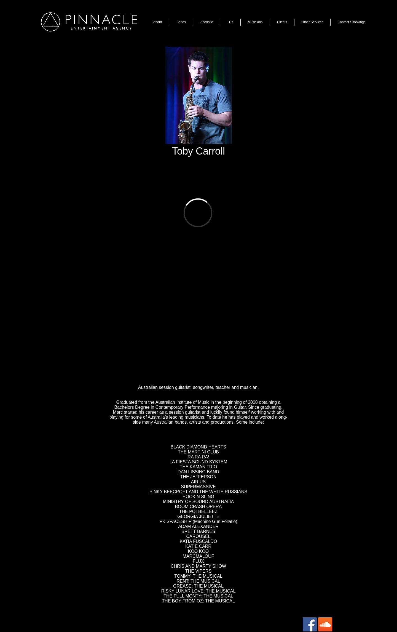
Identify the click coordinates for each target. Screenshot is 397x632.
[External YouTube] (197, 321)
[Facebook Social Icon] (310, 624)
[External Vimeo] (197, 212)
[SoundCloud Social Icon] (325, 624)
